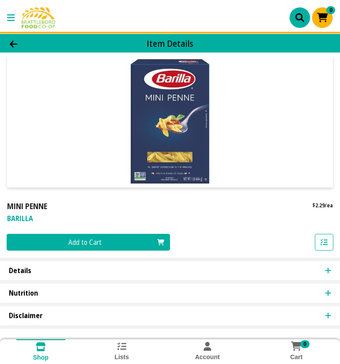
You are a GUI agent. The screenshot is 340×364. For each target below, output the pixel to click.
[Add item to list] (324, 242)
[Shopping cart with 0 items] (322, 17)
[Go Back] (48, 43)
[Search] (299, 17)
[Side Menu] (11, 17)
